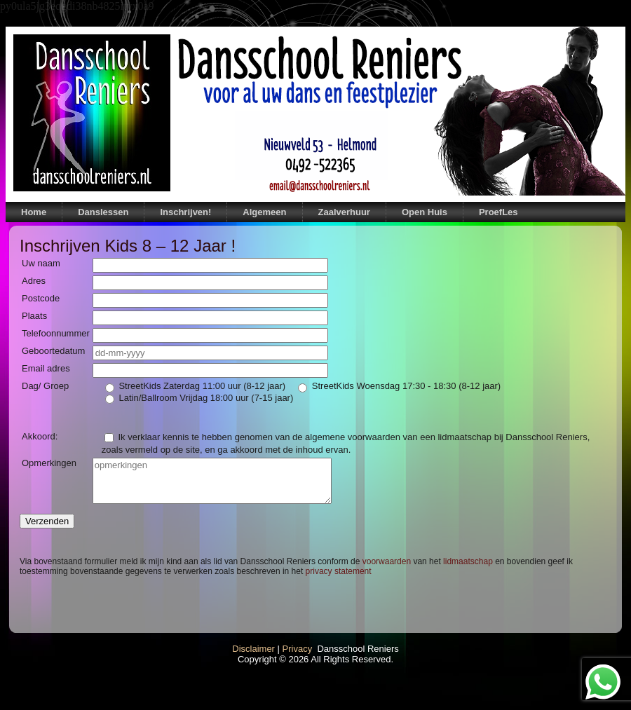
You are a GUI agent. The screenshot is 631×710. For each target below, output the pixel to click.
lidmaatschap (468, 561)
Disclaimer (253, 648)
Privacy (298, 648)
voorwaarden (386, 561)
